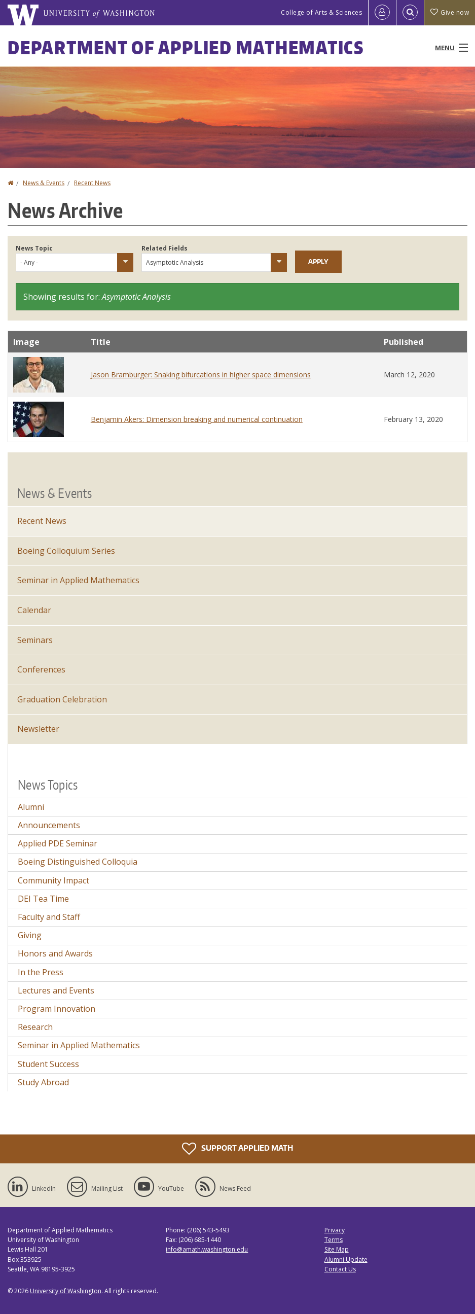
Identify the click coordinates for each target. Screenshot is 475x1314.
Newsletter (38, 728)
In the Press (40, 972)
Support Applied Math (237, 1149)
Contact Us (340, 1269)
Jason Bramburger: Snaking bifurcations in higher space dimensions (201, 374)
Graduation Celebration (62, 699)
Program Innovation (56, 1008)
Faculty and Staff (49, 916)
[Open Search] (410, 12)
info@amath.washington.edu (207, 1249)
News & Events (43, 183)
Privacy (334, 1230)
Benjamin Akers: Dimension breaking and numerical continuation (197, 419)
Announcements (49, 825)
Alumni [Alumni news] (31, 806)
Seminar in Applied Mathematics (79, 1045)
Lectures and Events (56, 990)
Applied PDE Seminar (57, 843)
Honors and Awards (55, 953)
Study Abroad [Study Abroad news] (43, 1082)
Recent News (92, 183)
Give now (449, 12)
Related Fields (164, 248)
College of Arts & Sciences (321, 12)
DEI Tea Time (43, 898)
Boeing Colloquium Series (66, 550)
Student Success (48, 1064)
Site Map (336, 1249)
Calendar (34, 610)
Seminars (35, 640)
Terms (333, 1239)
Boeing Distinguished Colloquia (77, 861)
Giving (30, 935)
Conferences (41, 669)
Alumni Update (346, 1259)
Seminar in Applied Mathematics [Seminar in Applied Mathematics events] (78, 580)
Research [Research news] (35, 1027)
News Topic (34, 248)
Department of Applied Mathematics (186, 47)
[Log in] (382, 12)
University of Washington (65, 1291)
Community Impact (53, 880)
